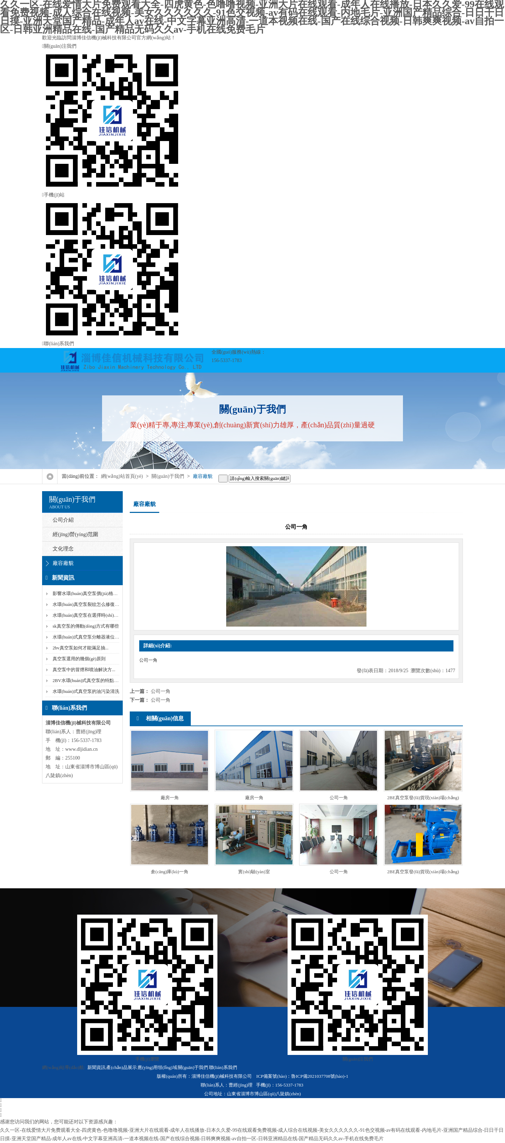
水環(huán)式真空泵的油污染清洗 (86, 691)
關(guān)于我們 (168, 476)
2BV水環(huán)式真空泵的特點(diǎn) (89, 680)
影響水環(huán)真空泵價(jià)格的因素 (90, 593)
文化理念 (63, 549)
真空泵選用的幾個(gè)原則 (79, 658)
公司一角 (160, 691)
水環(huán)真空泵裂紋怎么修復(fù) (87, 604)
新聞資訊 (96, 1067)
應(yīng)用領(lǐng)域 (157, 1067)
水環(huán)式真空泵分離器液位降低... (90, 637)
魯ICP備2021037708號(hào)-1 (319, 1076)
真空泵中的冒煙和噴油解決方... (84, 669)
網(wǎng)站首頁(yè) (122, 476)
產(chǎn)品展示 (121, 1067)
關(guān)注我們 (252, 117)
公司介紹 (63, 520)
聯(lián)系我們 (58, 343)
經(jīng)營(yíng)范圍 (75, 534)
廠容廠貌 (203, 476)
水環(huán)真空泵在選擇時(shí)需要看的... (94, 615)
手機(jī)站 (252, 266)
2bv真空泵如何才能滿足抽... (80, 647)
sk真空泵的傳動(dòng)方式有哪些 (86, 626)
